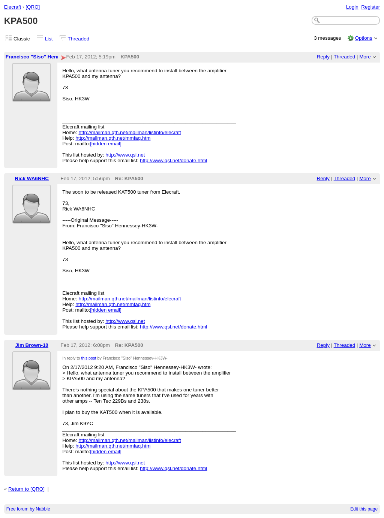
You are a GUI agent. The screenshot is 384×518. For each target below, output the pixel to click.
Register (370, 7)
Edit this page (364, 509)
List (49, 39)
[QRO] (33, 7)
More (365, 57)
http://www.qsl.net (125, 155)
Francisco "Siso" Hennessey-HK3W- (49, 57)
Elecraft (12, 7)
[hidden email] (106, 143)
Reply (323, 57)
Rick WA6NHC (32, 178)
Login (352, 7)
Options (363, 38)
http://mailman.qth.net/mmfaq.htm (112, 138)
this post (88, 358)
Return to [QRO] (26, 489)
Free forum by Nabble (28, 509)
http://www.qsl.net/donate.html (173, 160)
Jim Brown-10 (31, 345)
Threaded (79, 39)
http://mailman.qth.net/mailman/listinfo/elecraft (130, 132)
